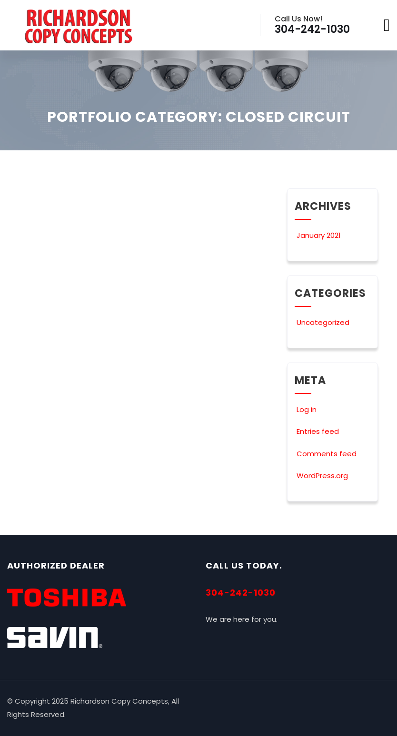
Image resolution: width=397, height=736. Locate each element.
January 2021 (319, 235)
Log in (306, 409)
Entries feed (317, 431)
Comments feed (326, 454)
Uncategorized (322, 322)
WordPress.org (321, 476)
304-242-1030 (241, 593)
